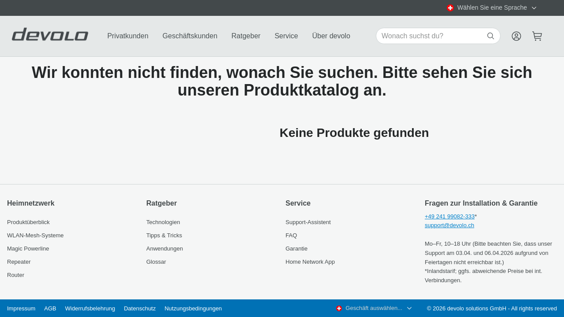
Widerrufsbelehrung (90, 308)
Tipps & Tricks (164, 235)
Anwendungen (164, 248)
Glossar (156, 261)
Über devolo (331, 36)
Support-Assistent (308, 222)
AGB (50, 308)
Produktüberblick (28, 222)
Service (286, 36)
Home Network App (310, 261)
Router (15, 275)
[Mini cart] (537, 36)
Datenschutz (140, 308)
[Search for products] (433, 36)
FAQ (291, 235)
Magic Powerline (28, 248)
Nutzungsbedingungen (193, 308)
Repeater (18, 261)
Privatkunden (127, 36)
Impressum (21, 308)
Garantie (297, 248)
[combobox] (492, 8)
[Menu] (516, 36)
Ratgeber (245, 36)
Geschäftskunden (190, 36)
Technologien (163, 222)
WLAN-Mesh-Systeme (35, 235)
